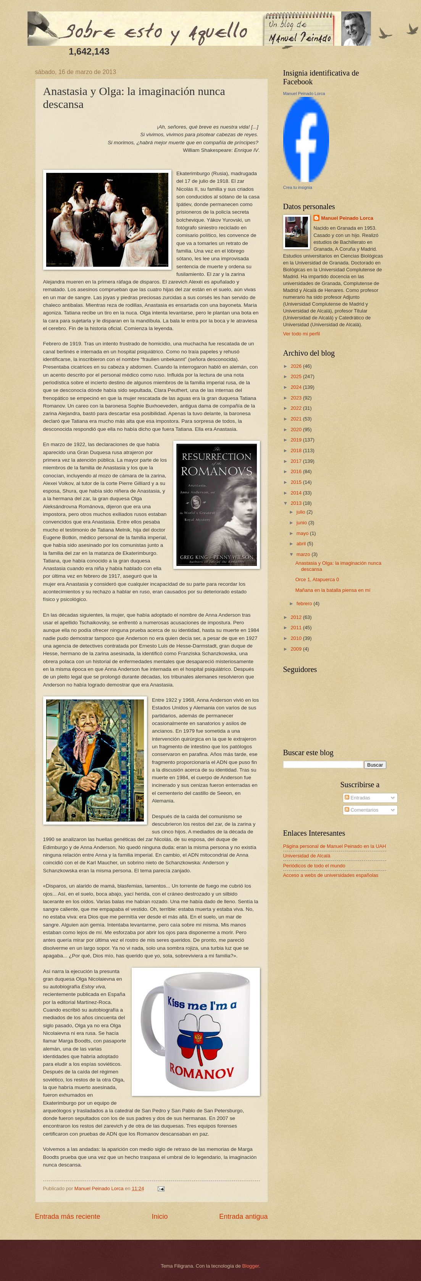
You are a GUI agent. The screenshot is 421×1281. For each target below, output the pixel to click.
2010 (296, 638)
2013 (296, 503)
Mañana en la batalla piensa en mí (333, 590)
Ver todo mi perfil (301, 334)
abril (302, 543)
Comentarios (362, 810)
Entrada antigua (243, 1216)
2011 (296, 627)
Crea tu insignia (297, 187)
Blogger (250, 1266)
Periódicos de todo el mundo (314, 866)
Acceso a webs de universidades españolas (331, 875)
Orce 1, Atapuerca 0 (317, 579)
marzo (304, 554)
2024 (296, 387)
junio (302, 522)
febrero (305, 603)
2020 (296, 429)
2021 (296, 419)
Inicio (160, 1216)
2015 (296, 482)
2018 (296, 450)
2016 (296, 471)
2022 (296, 408)
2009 (296, 649)
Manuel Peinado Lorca (304, 93)
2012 (296, 617)
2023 (296, 398)
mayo (303, 533)
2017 (296, 461)
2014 (296, 493)
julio (301, 512)
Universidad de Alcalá (307, 856)
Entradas (357, 798)
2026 (296, 366)
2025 (296, 376)
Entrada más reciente (67, 1216)
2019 (296, 440)
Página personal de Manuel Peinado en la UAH (334, 846)
